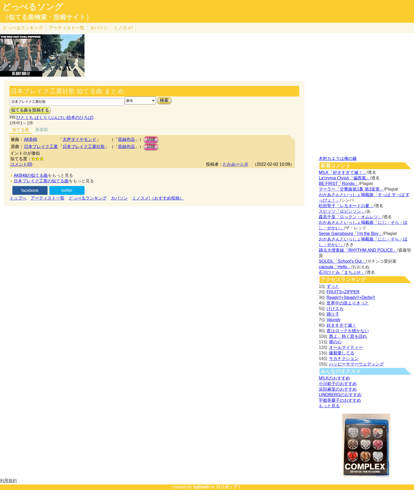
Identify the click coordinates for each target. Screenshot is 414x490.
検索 (164, 100)
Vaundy (334, 319)
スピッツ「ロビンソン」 (342, 211)
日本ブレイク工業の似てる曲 (41, 181)
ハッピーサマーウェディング (356, 364)
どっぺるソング (32, 7)
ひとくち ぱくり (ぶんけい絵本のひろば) (54, 117)
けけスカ (335, 308)
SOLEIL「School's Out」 (342, 261)
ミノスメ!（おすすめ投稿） (158, 198)
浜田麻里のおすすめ (338, 389)
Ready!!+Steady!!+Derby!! (351, 297)
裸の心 (335, 342)
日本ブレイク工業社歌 (84, 146)
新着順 (41, 129)
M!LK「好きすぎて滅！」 (342, 172)
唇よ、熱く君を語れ (348, 336)
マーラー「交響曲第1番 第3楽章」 (351, 189)
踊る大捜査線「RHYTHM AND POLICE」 (358, 250)
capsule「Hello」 (335, 267)
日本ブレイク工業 (41, 146)
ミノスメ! (123, 27)
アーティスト (66, 27)
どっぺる (23, 27)
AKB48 (30, 139)
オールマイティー (346, 347)
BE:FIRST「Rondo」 (339, 183)
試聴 (151, 139)
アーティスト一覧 (47, 198)
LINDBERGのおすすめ (340, 394)
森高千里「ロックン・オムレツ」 (350, 217)
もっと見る (329, 406)
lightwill (201, 487)
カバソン (99, 27)
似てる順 (20, 129)
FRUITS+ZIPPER (343, 292)
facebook (30, 190)
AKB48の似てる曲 (31, 175)
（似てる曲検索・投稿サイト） (47, 17)
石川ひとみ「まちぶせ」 (342, 272)
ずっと (333, 286)
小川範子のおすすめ (338, 383)
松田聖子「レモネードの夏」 (346, 206)
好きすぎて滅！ (341, 325)
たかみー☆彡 (235, 164)
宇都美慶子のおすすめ (340, 400)
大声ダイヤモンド (79, 139)
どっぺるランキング (88, 198)
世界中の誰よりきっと (348, 303)
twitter (67, 190)
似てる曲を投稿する (30, 110)
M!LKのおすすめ (334, 378)
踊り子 (333, 314)
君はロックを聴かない (348, 331)
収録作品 (126, 139)
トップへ (18, 198)
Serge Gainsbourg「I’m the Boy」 (351, 233)
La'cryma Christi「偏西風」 (344, 178)
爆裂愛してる (341, 353)
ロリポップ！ (228, 487)
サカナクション (344, 358)
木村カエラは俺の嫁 (338, 158)
